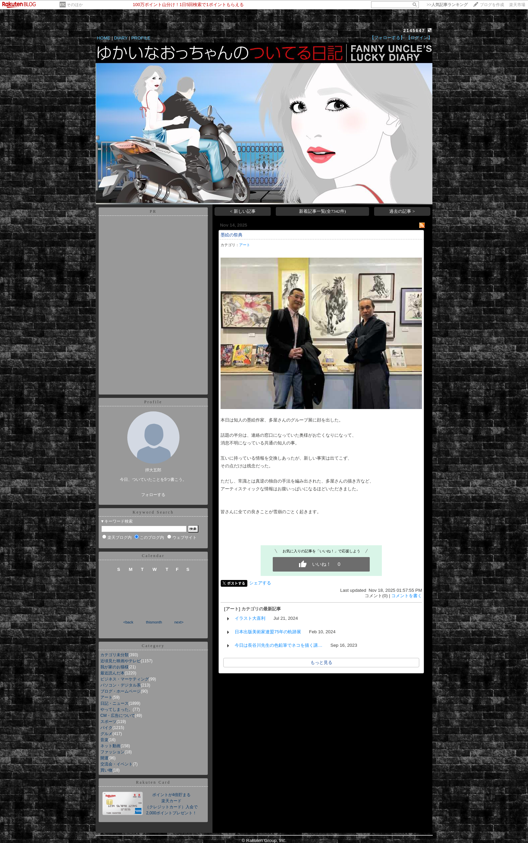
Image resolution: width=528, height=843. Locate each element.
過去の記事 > (402, 211)
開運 (104, 758)
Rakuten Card (153, 782)
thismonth (154, 622)
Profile (153, 402)
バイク (106, 727)
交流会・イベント (116, 764)
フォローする (153, 494)
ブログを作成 (492, 4)
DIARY (121, 37)
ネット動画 (110, 746)
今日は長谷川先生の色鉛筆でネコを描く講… (278, 645)
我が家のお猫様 (114, 667)
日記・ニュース (114, 703)
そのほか (75, 4)
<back (128, 622)
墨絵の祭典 (231, 234)
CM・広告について (117, 715)
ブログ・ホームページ (120, 691)
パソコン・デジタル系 (120, 685)
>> (447, 4)
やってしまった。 (116, 709)
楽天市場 (517, 4)
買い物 (106, 770)
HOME (103, 37)
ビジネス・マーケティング (124, 679)
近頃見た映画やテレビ (120, 661)
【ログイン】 (419, 37)
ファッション (112, 752)
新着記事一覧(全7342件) (322, 211)
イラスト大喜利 (250, 618)
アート (106, 697)
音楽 (104, 739)
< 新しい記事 (243, 211)
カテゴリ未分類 (114, 654)
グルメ (106, 733)
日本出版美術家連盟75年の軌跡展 (268, 631)
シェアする (260, 582)
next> (179, 622)
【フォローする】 (387, 37)
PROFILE (141, 37)
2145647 (414, 30)
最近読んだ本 (112, 673)
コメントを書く (406, 595)
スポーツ (108, 721)
